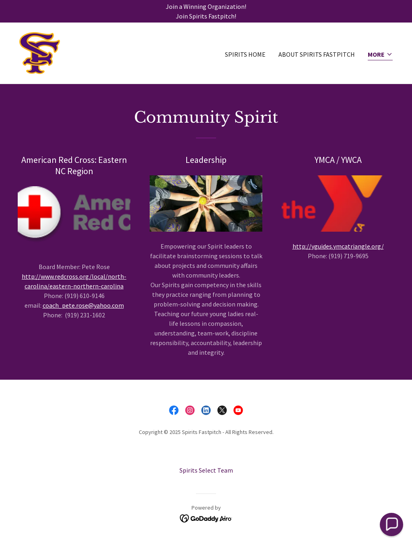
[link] (39, 52)
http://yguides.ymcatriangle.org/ (338, 246)
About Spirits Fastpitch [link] (316, 54)
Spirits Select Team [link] (206, 470)
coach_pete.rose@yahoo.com (83, 305)
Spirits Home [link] (245, 54)
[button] (380, 54)
